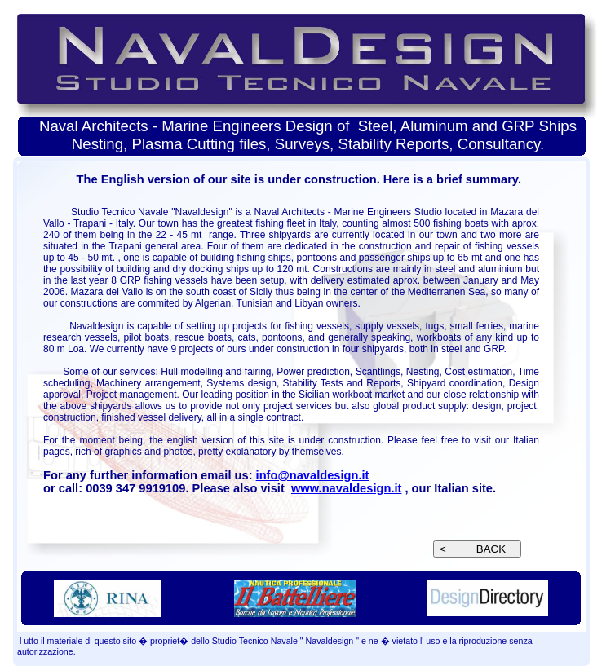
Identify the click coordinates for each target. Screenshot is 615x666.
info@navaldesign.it (312, 475)
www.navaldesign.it (346, 488)
